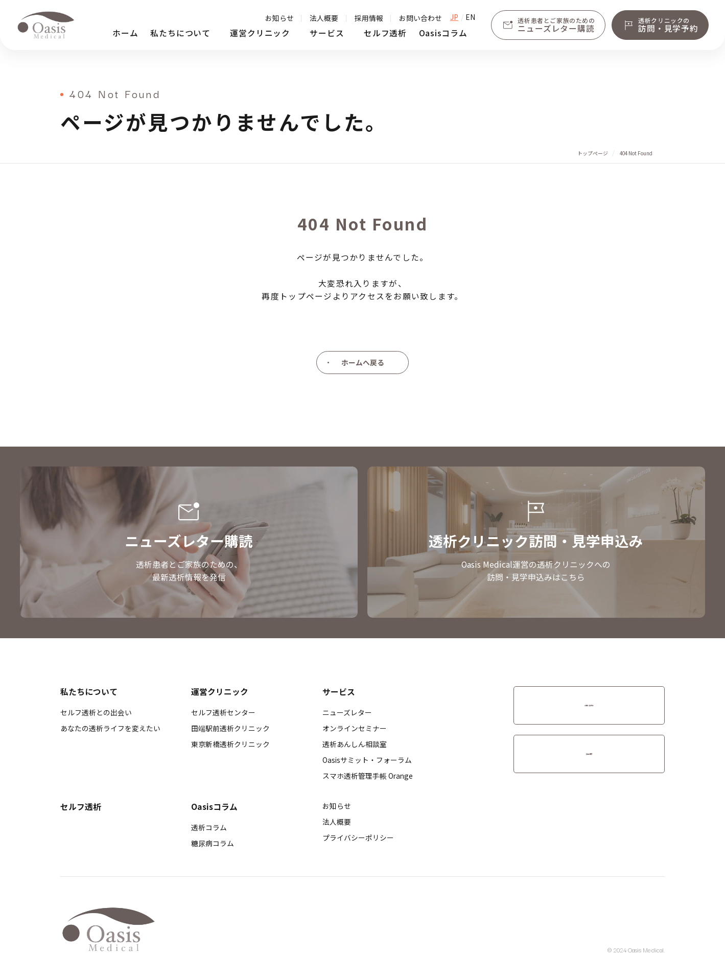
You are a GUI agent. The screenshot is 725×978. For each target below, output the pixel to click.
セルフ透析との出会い (96, 712)
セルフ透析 (385, 33)
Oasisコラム (443, 33)
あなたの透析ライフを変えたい (110, 728)
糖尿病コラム (212, 843)
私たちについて (180, 33)
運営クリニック (260, 33)
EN (470, 17)
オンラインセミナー (354, 728)
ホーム (125, 33)
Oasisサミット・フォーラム (367, 760)
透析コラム (209, 827)
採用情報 (369, 18)
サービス (327, 33)
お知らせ (279, 18)
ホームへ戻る (362, 362)
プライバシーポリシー (358, 837)
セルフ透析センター (223, 712)
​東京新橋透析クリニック (230, 744)
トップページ (592, 153)
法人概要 (324, 18)
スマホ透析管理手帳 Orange (367, 776)
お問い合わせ (420, 18)
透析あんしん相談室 (354, 744)
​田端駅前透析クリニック (230, 728)
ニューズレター (347, 712)
